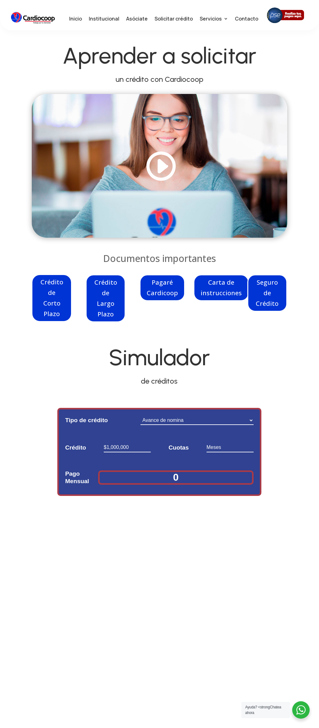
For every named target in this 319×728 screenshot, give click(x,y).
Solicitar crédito (174, 19)
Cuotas (179, 449)
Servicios (211, 19)
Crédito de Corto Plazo (51, 300)
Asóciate (137, 19)
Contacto (246, 19)
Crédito (75, 449)
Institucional (104, 19)
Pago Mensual (77, 480)
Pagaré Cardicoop (162, 289)
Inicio (75, 19)
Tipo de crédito (86, 422)
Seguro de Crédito (267, 295)
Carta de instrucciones (221, 289)
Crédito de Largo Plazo (105, 300)
